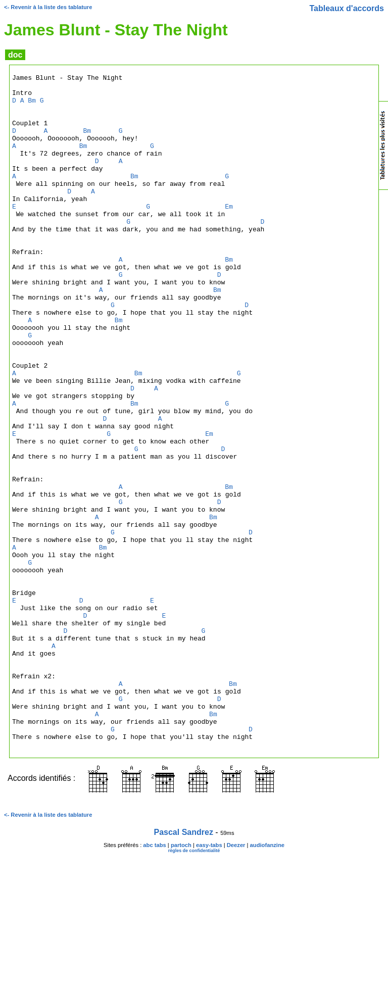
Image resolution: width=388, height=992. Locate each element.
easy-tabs (209, 980)
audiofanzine (267, 980)
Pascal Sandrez (183, 967)
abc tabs (154, 980)
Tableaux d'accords (346, 8)
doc (15, 55)
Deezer (236, 980)
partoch (181, 980)
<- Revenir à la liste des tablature (48, 7)
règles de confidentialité (194, 985)
